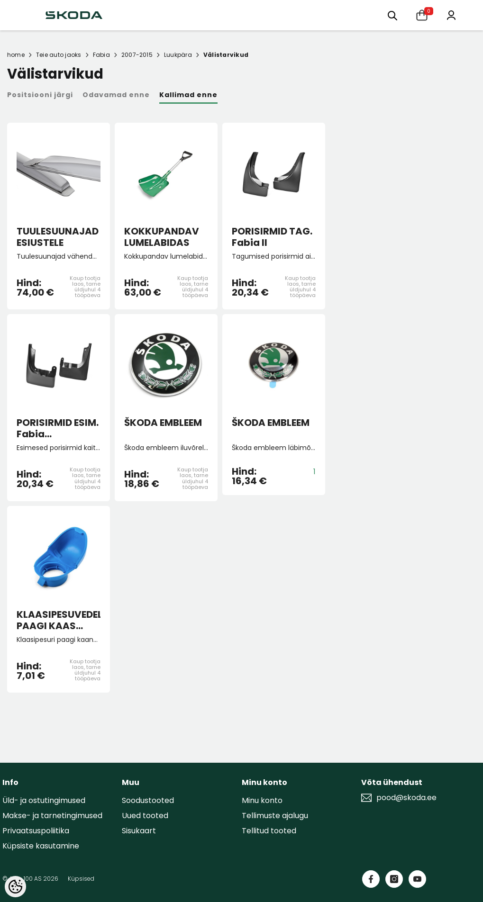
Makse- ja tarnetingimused (52, 815)
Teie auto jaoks (59, 55)
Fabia (101, 55)
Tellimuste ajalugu (275, 815)
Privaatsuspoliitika (35, 830)
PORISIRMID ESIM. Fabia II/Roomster (58, 428)
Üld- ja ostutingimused (43, 800)
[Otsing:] (392, 14)
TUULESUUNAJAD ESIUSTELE (58, 237)
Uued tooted (145, 815)
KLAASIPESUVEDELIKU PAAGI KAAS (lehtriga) (58, 620)
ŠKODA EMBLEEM (163, 423)
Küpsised (81, 879)
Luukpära (178, 55)
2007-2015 (137, 55)
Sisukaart (139, 830)
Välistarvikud (225, 55)
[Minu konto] (451, 14)
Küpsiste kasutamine (40, 845)
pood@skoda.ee (406, 798)
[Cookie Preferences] (15, 886)
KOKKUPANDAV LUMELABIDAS (161, 237)
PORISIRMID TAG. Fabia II (272, 237)
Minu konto (262, 800)
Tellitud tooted (269, 830)
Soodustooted (148, 800)
